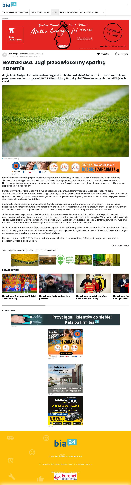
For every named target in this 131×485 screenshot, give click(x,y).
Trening (30, 250)
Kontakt (78, 456)
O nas (51, 456)
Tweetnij (103, 53)
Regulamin (60, 456)
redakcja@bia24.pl (36, 54)
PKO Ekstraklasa (51, 250)
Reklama (69, 456)
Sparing (39, 250)
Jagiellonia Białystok (17, 250)
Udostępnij (121, 53)
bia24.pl (89, 464)
